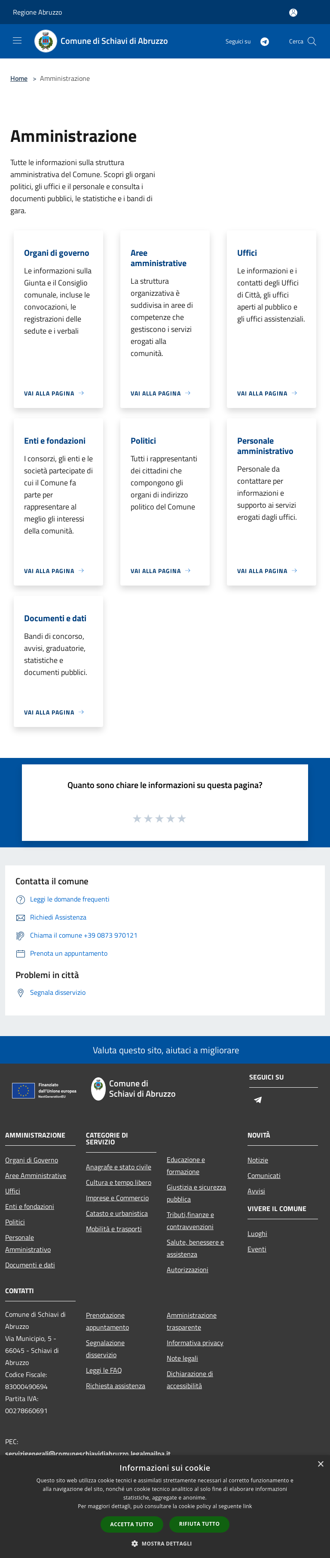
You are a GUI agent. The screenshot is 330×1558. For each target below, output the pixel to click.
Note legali (182, 1358)
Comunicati (264, 1175)
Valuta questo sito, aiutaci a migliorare (165, 1050)
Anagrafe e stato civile (118, 1167)
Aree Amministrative (35, 1175)
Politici (15, 1222)
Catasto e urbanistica (117, 1213)
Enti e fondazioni (29, 1206)
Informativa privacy (195, 1342)
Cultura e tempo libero (118, 1182)
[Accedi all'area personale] (293, 13)
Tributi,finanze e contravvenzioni (190, 1220)
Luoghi (257, 1233)
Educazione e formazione (186, 1165)
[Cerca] (312, 41)
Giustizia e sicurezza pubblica (196, 1193)
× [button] (320, 1464)
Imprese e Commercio (117, 1198)
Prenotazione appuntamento (107, 1321)
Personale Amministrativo (28, 1243)
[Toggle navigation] (17, 40)
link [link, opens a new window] (247, 1506)
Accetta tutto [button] (131, 1524)
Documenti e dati (30, 1265)
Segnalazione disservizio (105, 1348)
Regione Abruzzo (37, 12)
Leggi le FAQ (104, 1370)
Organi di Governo (31, 1160)
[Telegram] (261, 41)
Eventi (257, 1249)
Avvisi (256, 1191)
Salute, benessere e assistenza (195, 1248)
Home (19, 78)
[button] (165, 1543)
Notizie (258, 1160)
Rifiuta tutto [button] (199, 1523)
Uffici (12, 1191)
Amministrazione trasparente (192, 1321)
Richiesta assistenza (115, 1385)
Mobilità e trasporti (114, 1229)
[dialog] (165, 1506)
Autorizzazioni (187, 1269)
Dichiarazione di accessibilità (190, 1379)
